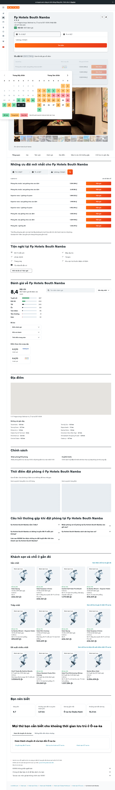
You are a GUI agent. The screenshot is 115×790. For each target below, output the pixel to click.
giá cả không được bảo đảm (46, 762)
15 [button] (35, 62)
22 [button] (35, 67)
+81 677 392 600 (19, 25)
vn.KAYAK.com (14, 785)
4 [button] (49, 53)
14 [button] (30, 62)
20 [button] (26, 67)
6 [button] (25, 57)
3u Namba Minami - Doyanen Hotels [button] (98, 589)
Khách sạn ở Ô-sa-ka (83, 745)
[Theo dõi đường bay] (3, 32)
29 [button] (35, 72)
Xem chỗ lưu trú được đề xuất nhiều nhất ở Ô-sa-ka (94, 647)
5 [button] (54, 53)
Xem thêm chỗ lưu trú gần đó (101, 563)
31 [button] (45, 72)
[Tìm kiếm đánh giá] (72, 290)
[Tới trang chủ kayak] (13, 7)
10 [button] (45, 57)
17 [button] (44, 62)
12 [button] (54, 57)
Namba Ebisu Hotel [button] (93, 671)
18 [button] (49, 62)
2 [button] (40, 53)
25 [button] (49, 67)
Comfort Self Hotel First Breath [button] (72, 589)
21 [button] (30, 67)
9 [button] (40, 57)
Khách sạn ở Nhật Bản (46, 785)
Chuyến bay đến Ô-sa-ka (22, 745)
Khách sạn (23, 785)
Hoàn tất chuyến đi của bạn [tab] (23, 733)
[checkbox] (20, 350)
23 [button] (40, 67)
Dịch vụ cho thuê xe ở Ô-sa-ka (55, 745)
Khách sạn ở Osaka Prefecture (62, 785)
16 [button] (40, 62)
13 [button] (26, 62)
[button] (113, 2)
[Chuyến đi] (3, 41)
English (73, 2)
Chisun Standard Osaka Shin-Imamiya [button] (46, 674)
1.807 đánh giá (28, 28)
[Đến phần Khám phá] (3, 27)
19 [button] (54, 62)
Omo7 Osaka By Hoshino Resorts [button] (21, 671)
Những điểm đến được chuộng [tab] (44, 733)
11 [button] (49, 57)
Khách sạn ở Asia (32, 785)
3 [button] (44, 53)
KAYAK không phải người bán (62, 768)
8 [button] (35, 57)
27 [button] (26, 72)
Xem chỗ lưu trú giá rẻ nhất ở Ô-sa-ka (99, 605)
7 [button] (30, 57)
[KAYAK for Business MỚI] (3, 36)
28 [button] (30, 72)
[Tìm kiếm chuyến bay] (3, 13)
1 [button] (35, 53)
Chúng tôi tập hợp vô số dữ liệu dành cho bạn (62, 772)
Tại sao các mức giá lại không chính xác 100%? (62, 775)
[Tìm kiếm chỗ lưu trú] (3, 18)
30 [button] (40, 72)
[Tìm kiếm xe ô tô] (3, 22)
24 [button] (45, 67)
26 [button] (54, 67)
